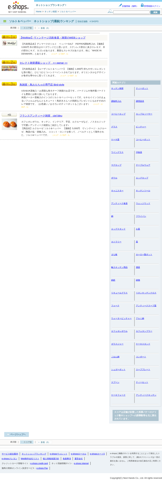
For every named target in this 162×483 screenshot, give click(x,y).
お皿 (138, 229)
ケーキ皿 (115, 139)
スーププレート (143, 369)
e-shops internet (81, 463)
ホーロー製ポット (144, 254)
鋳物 (138, 280)
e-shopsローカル (78, 454)
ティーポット (142, 88)
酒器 (138, 267)
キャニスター (117, 190)
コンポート (141, 357)
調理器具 (140, 101)
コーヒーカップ (118, 114)
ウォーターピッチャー (121, 318)
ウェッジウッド (143, 203)
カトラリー (116, 242)
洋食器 (139, 152)
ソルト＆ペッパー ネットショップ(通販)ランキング (41, 21)
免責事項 (67, 458)
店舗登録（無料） (128, 6)
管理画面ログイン (150, 6)
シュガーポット (118, 369)
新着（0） (45, 28)
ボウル (114, 178)
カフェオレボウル (119, 331)
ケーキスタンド (143, 344)
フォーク (115, 305)
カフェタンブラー (144, 331)
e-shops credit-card (39, 463)
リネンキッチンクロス (146, 293)
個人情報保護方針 (51, 458)
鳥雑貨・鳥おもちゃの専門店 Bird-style (42, 84)
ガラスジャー (117, 344)
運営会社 (79, 458)
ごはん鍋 (115, 357)
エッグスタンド (118, 229)
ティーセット (142, 382)
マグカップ (116, 165)
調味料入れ (116, 101)
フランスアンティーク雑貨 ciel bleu (41, 115)
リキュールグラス (119, 293)
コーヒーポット (143, 139)
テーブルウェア (143, 165)
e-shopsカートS (97, 454)
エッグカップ (142, 178)
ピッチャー (141, 127)
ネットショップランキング (34, 454)
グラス (114, 127)
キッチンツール (143, 190)
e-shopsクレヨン (9, 458)
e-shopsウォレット (58, 454)
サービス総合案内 (10, 454)
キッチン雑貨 (117, 88)
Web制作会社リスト (30, 458)
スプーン (115, 382)
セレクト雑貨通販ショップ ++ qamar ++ (44, 62)
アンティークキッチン (146, 395)
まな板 (114, 254)
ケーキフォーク (118, 395)
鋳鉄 (113, 280)
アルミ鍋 (140, 318)
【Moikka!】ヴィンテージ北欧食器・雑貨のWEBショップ (52, 37)
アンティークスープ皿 (146, 305)
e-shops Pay (42, 468)
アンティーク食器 (119, 203)
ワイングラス (117, 152)
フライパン (141, 216)
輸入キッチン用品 (119, 267)
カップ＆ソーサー (144, 114)
